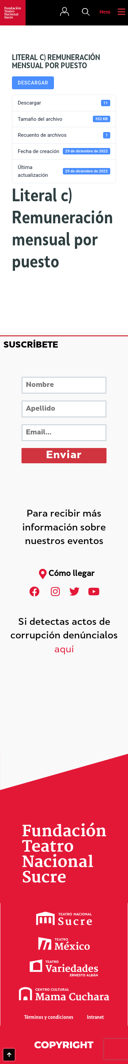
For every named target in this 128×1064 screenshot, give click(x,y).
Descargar (33, 83)
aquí (64, 650)
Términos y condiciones (48, 1017)
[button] (86, 12)
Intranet (95, 1017)
